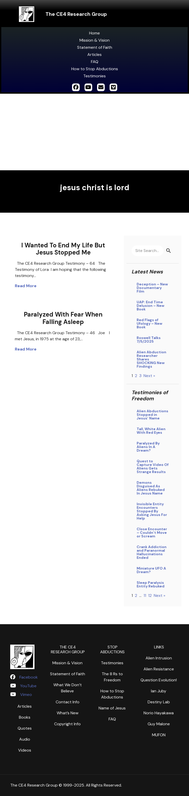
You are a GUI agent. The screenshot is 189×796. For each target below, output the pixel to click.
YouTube (28, 686)
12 (150, 595)
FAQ (94, 61)
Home (94, 33)
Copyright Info (67, 724)
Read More (26, 285)
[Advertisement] (94, 132)
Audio (24, 739)
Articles (94, 54)
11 (145, 595)
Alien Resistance (159, 669)
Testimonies (94, 76)
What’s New (67, 713)
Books (24, 717)
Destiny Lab (159, 702)
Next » (149, 375)
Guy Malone (159, 724)
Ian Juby (158, 691)
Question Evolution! (158, 680)
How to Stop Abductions (94, 68)
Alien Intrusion (159, 658)
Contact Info (67, 702)
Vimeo (26, 694)
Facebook (28, 677)
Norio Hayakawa (159, 713)
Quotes (25, 728)
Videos (24, 750)
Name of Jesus (112, 708)
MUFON (159, 735)
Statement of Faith (94, 47)
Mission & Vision (94, 40)
